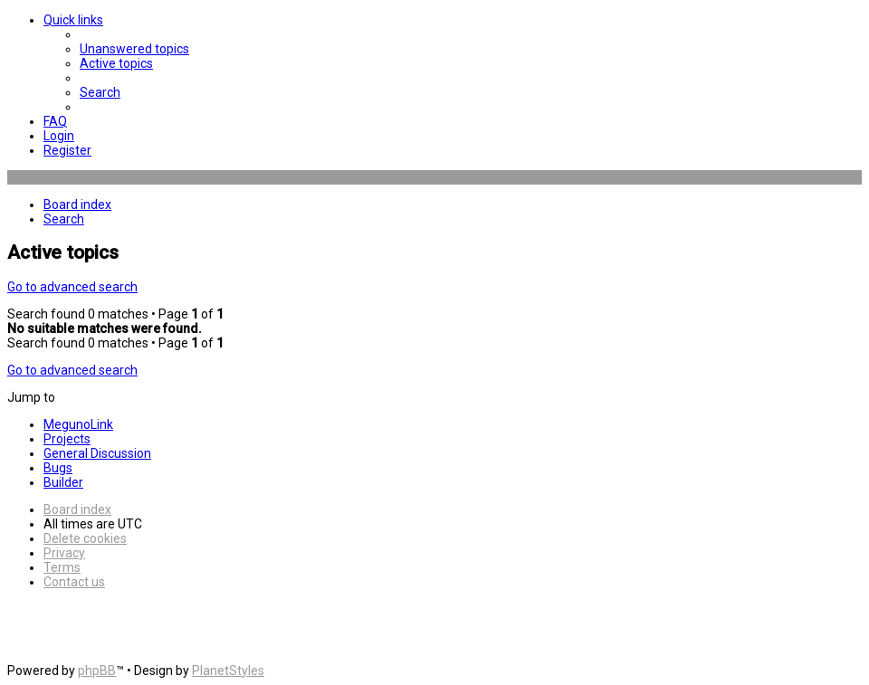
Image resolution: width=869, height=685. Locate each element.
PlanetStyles (228, 670)
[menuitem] (134, 49)
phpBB (97, 670)
